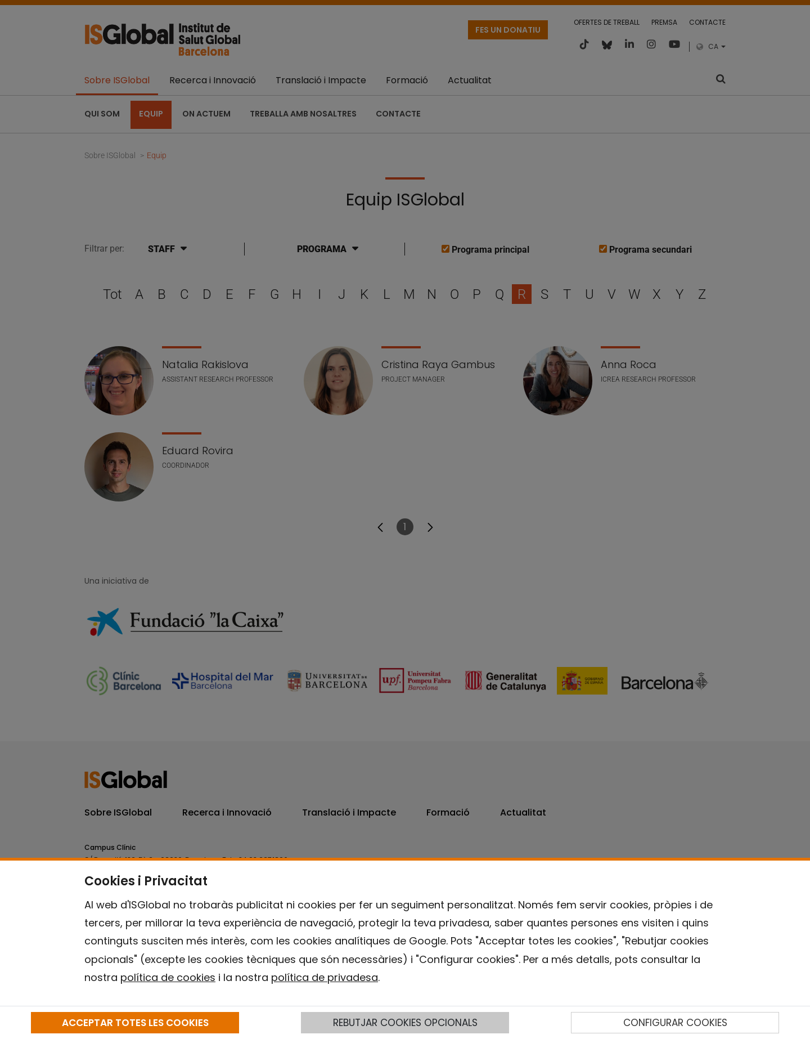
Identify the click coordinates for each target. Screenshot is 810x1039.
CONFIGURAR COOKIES (675, 1022)
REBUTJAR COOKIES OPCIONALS (405, 1022)
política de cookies (167, 977)
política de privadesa (324, 977)
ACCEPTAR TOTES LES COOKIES (135, 1022)
